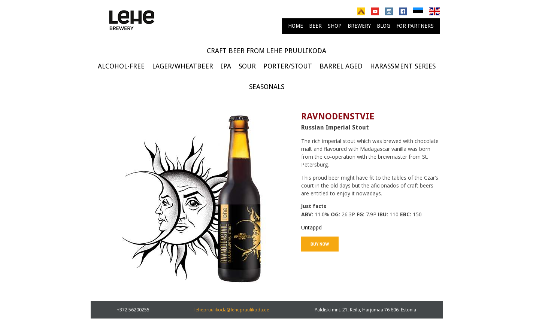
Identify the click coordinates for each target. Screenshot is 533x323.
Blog (383, 26)
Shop (335, 26)
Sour (247, 66)
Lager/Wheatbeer (182, 66)
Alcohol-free (121, 66)
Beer (315, 26)
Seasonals (266, 87)
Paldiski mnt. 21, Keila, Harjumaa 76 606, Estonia (365, 310)
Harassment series (403, 66)
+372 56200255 (133, 310)
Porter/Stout (287, 66)
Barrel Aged (341, 66)
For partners (415, 26)
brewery (359, 26)
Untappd (311, 227)
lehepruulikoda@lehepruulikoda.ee (231, 310)
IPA (226, 66)
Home (295, 26)
